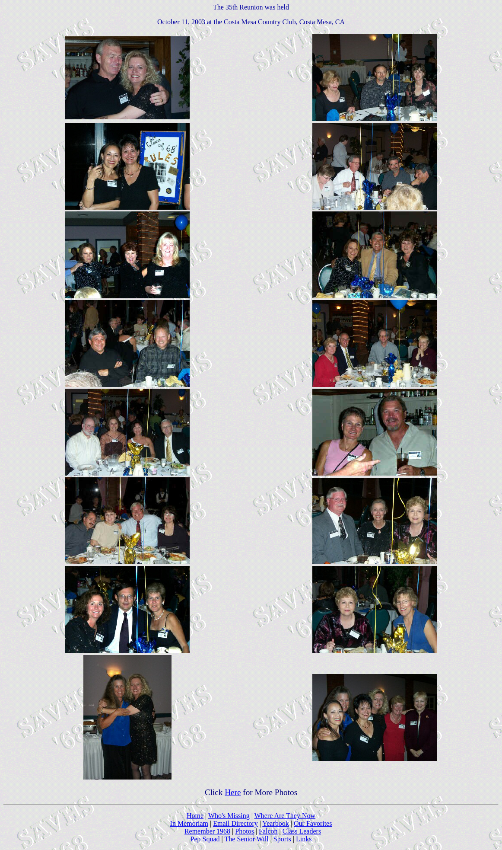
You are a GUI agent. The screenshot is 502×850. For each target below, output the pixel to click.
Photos (244, 831)
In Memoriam (189, 823)
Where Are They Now (284, 815)
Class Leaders (302, 831)
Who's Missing (229, 815)
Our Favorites (313, 823)
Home (195, 815)
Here (233, 792)
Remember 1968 (207, 831)
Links (303, 839)
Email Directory (235, 823)
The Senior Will (247, 839)
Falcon (268, 831)
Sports (282, 839)
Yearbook (275, 823)
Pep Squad (205, 839)
